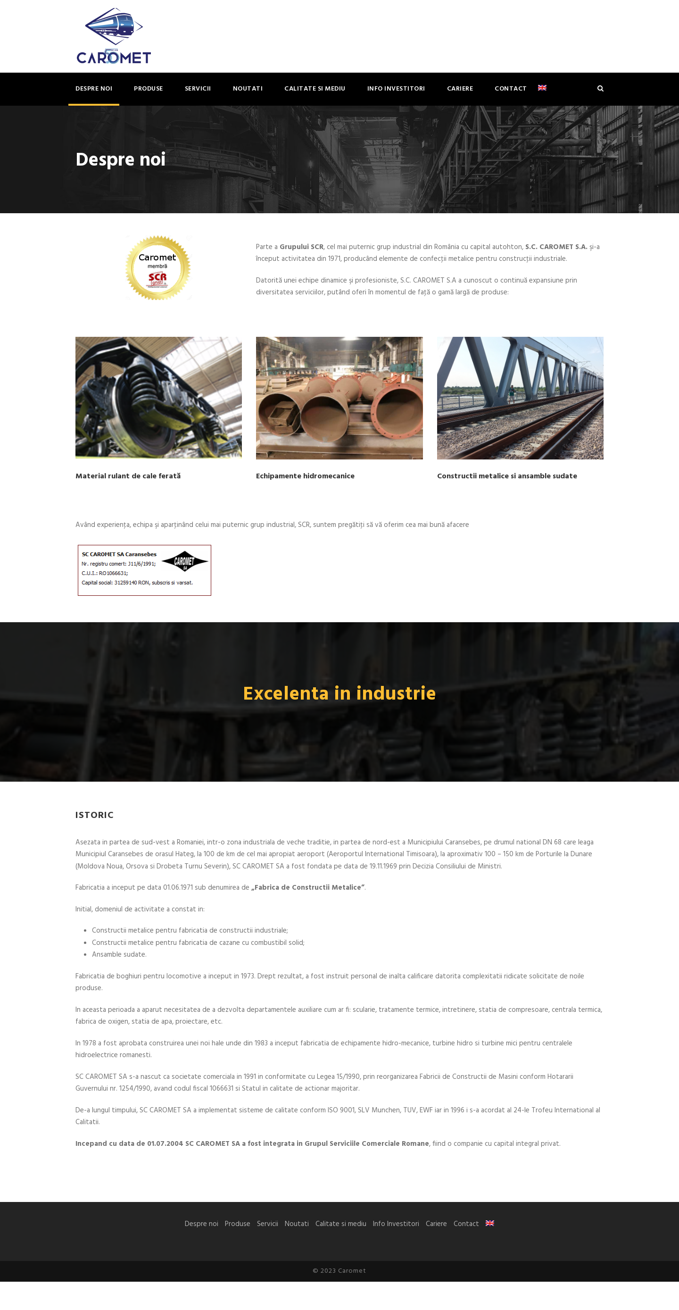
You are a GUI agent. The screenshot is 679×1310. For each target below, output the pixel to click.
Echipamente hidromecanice (305, 485)
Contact (511, 88)
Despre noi (93, 88)
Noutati (248, 88)
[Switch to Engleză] (542, 94)
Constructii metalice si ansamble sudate (507, 485)
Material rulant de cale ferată (128, 485)
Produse (148, 88)
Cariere (460, 88)
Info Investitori (396, 88)
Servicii (198, 88)
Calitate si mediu (315, 88)
